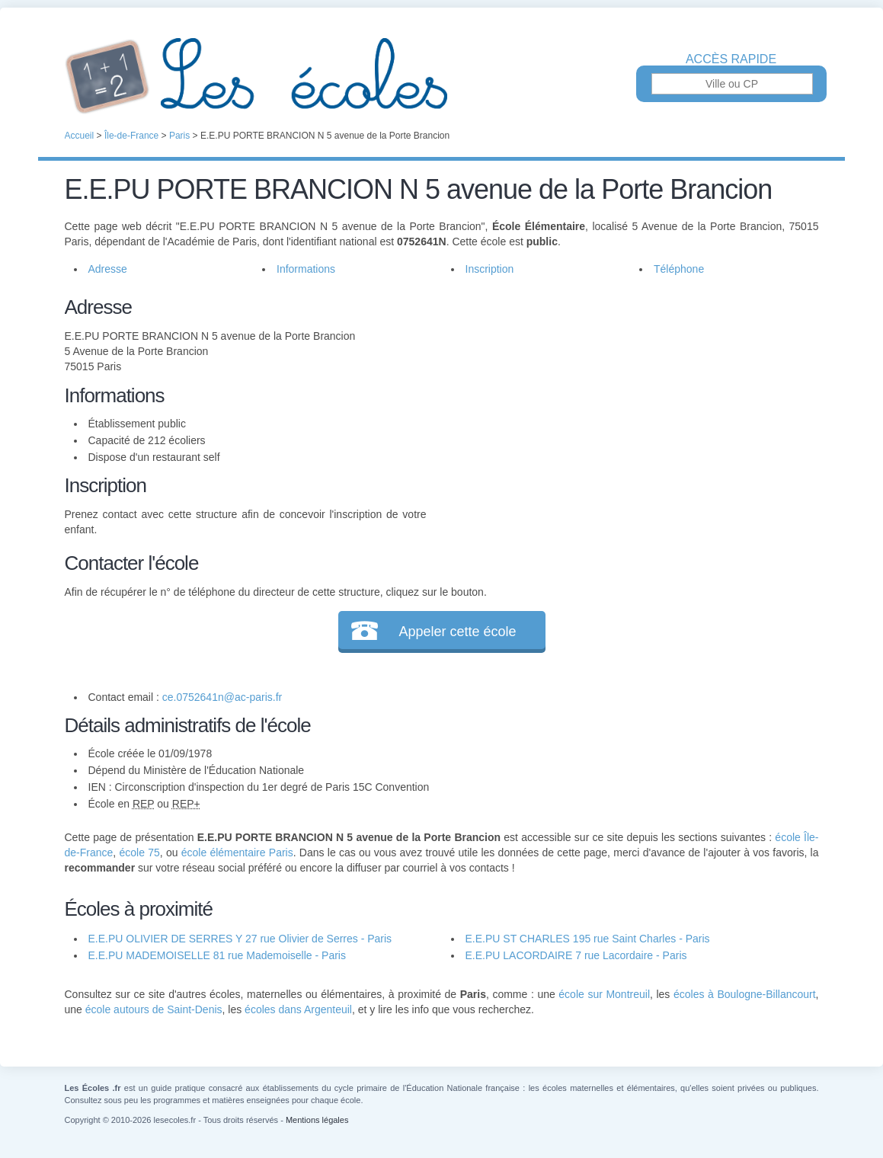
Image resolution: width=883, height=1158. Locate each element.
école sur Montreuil (604, 994)
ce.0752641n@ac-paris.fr (222, 697)
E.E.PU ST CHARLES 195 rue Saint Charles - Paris (587, 938)
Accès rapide (731, 59)
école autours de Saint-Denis (153, 1009)
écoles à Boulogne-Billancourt (744, 994)
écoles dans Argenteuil (298, 1009)
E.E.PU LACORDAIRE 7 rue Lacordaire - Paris (576, 955)
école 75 (139, 852)
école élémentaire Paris (237, 852)
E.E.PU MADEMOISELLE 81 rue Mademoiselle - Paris (217, 955)
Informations (306, 269)
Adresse (107, 269)
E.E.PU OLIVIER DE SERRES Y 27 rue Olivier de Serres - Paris (240, 938)
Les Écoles (442, 76)
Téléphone (679, 269)
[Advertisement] (622, 399)
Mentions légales (317, 1119)
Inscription (489, 269)
